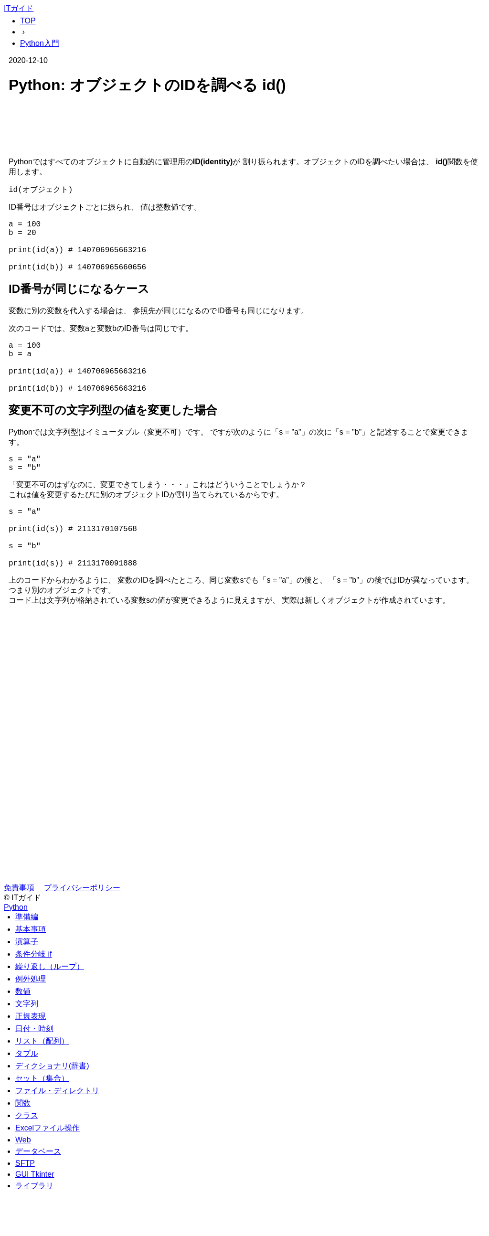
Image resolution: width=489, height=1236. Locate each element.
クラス (26, 1156)
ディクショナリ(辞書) (52, 1107)
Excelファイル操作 (47, 1169)
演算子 (26, 983)
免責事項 (19, 929)
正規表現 (30, 1057)
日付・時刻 (34, 1070)
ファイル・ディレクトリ (57, 1132)
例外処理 (30, 1020)
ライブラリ (34, 1227)
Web (23, 1181)
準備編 (26, 958)
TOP (28, 21)
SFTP (25, 1204)
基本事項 (30, 970)
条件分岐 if (33, 995)
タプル (26, 1094)
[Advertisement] (244, 128)
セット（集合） (42, 1119)
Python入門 (39, 43)
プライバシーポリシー (82, 929)
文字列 (26, 1045)
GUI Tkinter (34, 1215)
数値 (23, 1032)
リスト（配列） (42, 1082)
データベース (38, 1192)
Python (16, 948)
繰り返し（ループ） (49, 1007)
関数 (23, 1144)
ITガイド (18, 8)
